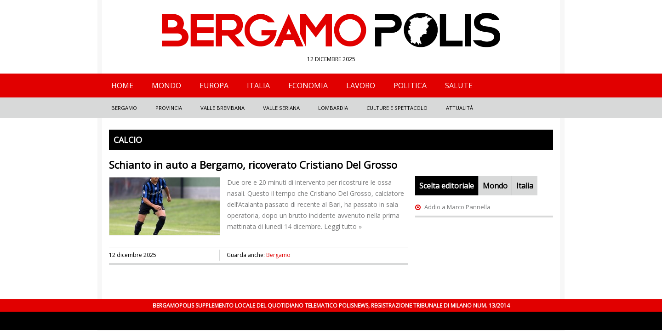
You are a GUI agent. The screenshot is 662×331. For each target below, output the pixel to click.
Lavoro (360, 85)
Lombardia (333, 107)
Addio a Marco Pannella (457, 207)
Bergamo (124, 107)
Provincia (168, 107)
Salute (459, 85)
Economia (308, 85)
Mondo (166, 85)
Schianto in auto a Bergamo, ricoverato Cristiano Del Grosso (253, 164)
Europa (214, 85)
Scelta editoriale (446, 186)
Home (122, 85)
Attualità (459, 107)
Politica (410, 85)
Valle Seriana (281, 107)
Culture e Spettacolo (397, 107)
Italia (258, 85)
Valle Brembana (222, 107)
